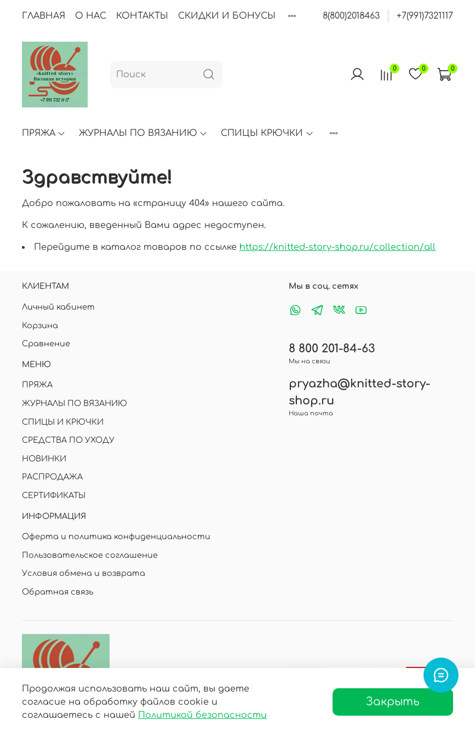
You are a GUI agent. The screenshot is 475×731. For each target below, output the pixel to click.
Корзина (40, 325)
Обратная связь (57, 591)
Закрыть (393, 701)
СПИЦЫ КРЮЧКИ (267, 133)
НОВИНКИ (44, 458)
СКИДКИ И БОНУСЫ (227, 16)
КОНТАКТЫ (142, 16)
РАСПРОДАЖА (52, 476)
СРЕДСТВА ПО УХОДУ (68, 440)
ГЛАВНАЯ (43, 16)
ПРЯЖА (44, 133)
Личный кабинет (58, 306)
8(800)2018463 (351, 16)
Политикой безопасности (202, 715)
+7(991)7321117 (425, 16)
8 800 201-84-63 (332, 348)
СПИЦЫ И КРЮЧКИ (63, 422)
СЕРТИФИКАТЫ (53, 495)
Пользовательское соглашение (90, 555)
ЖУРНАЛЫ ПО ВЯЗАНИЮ (143, 133)
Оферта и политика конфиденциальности (116, 536)
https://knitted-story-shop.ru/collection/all (337, 247)
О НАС (90, 16)
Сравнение (46, 343)
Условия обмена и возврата (83, 573)
